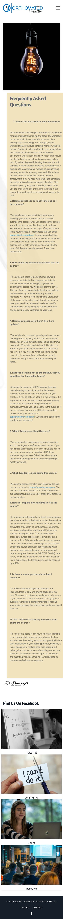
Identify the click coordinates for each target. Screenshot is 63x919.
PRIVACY (25, 907)
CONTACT (37, 907)
